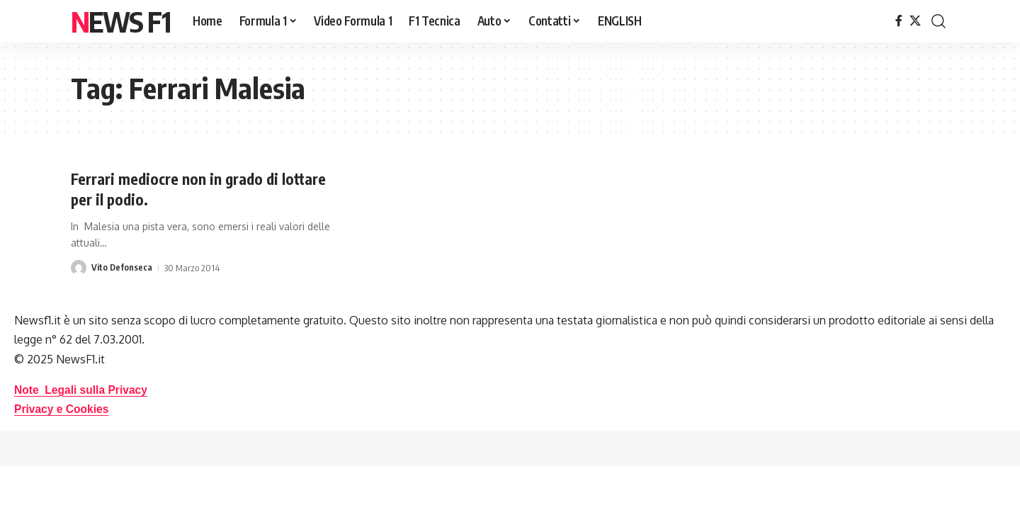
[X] (915, 20)
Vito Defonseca (122, 267)
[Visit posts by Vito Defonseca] (78, 268)
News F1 (120, 21)
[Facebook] (899, 20)
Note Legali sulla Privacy (82, 389)
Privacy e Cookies (62, 409)
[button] (938, 21)
